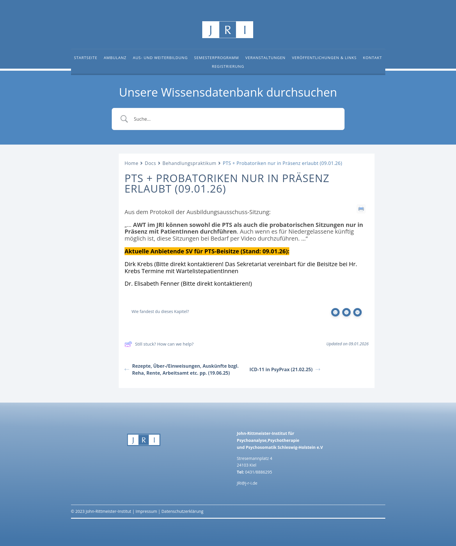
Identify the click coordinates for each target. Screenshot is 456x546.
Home (131, 163)
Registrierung (228, 66)
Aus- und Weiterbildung (160, 58)
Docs (150, 163)
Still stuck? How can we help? (159, 344)
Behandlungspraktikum (189, 163)
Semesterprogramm (216, 58)
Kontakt (372, 58)
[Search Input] (235, 119)
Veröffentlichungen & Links (324, 58)
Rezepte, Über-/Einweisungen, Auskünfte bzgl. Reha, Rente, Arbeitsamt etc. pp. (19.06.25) (182, 369)
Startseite (85, 58)
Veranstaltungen (265, 58)
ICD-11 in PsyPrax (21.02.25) (284, 369)
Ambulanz (115, 58)
